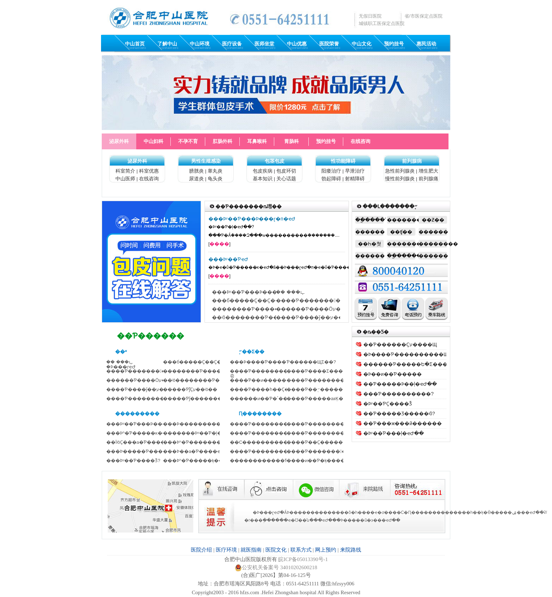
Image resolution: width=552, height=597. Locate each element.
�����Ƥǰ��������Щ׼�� (201, 398)
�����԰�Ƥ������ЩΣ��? (311, 362)
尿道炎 (196, 178)
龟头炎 (215, 178)
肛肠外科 (222, 141)
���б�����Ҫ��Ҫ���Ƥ (198, 362)
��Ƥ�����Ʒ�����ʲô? (399, 413)
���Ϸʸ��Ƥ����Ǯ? (133, 460)
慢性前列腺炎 (400, 178)
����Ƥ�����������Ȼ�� (149, 371)
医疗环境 (226, 550)
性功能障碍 (343, 161)
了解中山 (167, 43)
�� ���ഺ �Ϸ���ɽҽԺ (121, 364)
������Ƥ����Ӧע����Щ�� (323, 309)
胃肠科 (291, 141)
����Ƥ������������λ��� (276, 424)
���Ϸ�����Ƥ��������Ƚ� (149, 451)
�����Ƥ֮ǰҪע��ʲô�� (190, 389)
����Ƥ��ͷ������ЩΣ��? (269, 380)
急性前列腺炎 (400, 171)
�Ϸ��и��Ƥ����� (392, 374)
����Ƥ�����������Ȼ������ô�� (338, 300)
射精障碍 (355, 178)
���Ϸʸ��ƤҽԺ (228, 259)
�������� (401, 220)
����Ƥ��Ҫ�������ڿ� (323, 442)
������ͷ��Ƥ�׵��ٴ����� (265, 398)
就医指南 (251, 550)
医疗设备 (232, 43)
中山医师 (125, 178)
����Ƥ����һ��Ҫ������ (271, 389)
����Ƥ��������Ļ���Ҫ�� (273, 451)
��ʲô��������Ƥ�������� (260, 317)
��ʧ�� (401, 232)
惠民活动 (426, 43)
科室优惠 (149, 171)
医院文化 (276, 550)
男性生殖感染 (206, 161)
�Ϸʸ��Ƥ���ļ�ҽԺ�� (393, 433)
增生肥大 (428, 171)
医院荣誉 (329, 43)
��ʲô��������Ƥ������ (203, 380)
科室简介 (125, 171)
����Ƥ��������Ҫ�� (322, 433)
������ (369, 232)
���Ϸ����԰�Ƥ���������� (272, 362)
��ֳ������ (401, 256)
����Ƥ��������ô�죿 (262, 373)
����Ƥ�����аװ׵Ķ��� (319, 398)
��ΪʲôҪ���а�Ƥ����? (137, 442)
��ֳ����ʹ (369, 220)
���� (219, 244)
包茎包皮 (274, 161)
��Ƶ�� (433, 220)
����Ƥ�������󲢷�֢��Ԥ (322, 451)
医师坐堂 (264, 43)
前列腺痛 (428, 178)
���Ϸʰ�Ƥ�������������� (208, 442)
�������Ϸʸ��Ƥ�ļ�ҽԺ (195, 433)
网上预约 (325, 550)
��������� (401, 244)
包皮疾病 (262, 171)
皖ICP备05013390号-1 (303, 559)
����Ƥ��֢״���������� (326, 389)
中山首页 (135, 43)
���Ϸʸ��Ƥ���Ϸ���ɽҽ (139, 424)
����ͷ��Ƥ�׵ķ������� (323, 460)
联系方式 (301, 550)
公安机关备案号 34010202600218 (276, 567)
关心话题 (286, 178)
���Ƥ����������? (398, 394)
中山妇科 (153, 141)
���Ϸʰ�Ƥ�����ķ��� (195, 460)
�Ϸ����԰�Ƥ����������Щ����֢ (415, 354)
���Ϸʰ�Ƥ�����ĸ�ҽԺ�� (142, 433)
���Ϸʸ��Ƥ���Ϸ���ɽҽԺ (249, 292)
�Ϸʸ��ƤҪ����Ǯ (387, 403)
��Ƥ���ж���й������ (402, 423)
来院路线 (350, 550)
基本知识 (262, 178)
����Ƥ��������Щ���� (327, 380)
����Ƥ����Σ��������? (327, 371)
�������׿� (433, 244)
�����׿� (433, 232)
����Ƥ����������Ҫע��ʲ (271, 433)
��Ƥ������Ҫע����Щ (400, 344)
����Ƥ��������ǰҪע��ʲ (324, 424)
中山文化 (361, 43)
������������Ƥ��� (266, 460)
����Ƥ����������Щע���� (152, 398)
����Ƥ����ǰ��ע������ (319, 317)
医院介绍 (201, 550)
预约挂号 (394, 43)
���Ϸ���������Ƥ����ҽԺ (206, 424)
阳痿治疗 (331, 171)
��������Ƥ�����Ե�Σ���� (209, 371)
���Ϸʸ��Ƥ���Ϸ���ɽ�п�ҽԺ (251, 219)
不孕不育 (188, 141)
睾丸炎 (215, 171)
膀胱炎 (196, 171)
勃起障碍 (331, 178)
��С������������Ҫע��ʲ (271, 442)
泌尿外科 (119, 141)
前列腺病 (412, 161)
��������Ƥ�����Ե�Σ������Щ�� (273, 309)
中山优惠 (297, 43)
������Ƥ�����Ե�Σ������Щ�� (420, 364)
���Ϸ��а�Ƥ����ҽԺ (193, 451)
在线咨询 (360, 141)
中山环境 (199, 43)
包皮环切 (286, 171)
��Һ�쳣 (369, 244)
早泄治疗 (355, 171)
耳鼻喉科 (257, 141)
